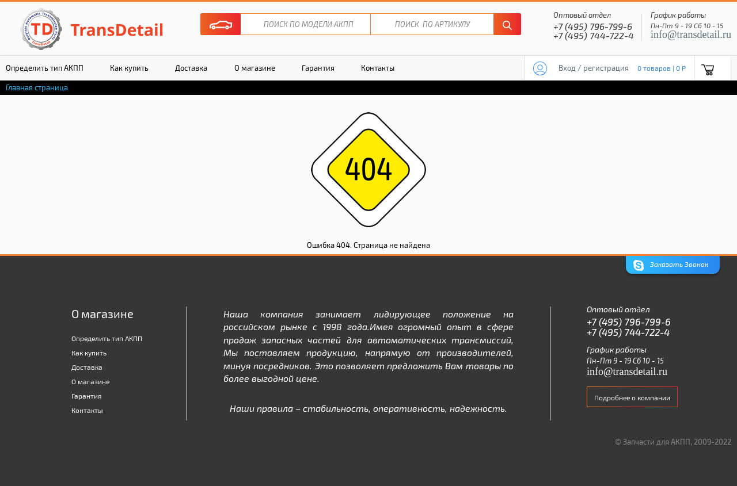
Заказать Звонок (670, 265)
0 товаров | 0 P (661, 68)
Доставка (191, 67)
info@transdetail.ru (691, 34)
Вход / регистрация (594, 67)
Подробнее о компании (632, 397)
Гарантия (318, 67)
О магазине (254, 67)
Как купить (129, 67)
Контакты (377, 67)
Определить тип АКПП (106, 338)
